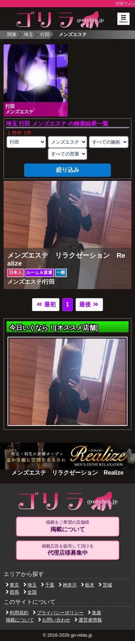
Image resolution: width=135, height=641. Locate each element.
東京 (12, 585)
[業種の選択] (67, 142)
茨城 (105, 585)
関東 (12, 34)
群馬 (12, 592)
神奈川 (68, 585)
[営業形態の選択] (67, 154)
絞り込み (67, 170)
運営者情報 (88, 620)
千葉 (47, 585)
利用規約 (17, 612)
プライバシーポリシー (58, 612)
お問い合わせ (54, 620)
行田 (45, 34)
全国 (30, 592)
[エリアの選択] (26, 142)
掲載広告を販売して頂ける (68, 550)
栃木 (87, 585)
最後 (89, 304)
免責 (94, 612)
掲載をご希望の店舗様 (68, 526)
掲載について (20, 620)
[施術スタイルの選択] (109, 142)
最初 (46, 304)
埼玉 (28, 34)
